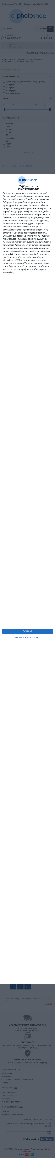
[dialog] (27, 579)
